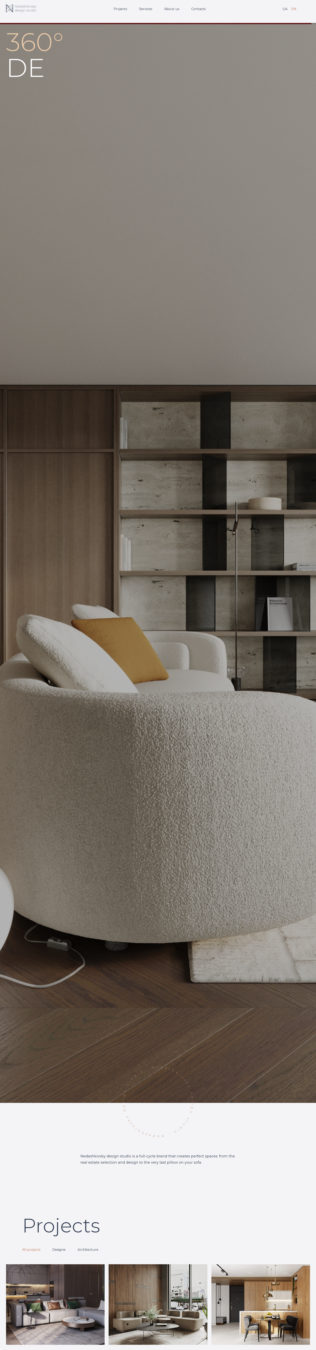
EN (293, 9)
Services (145, 9)
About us (171, 9)
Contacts (198, 9)
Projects (120, 9)
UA (285, 9)
